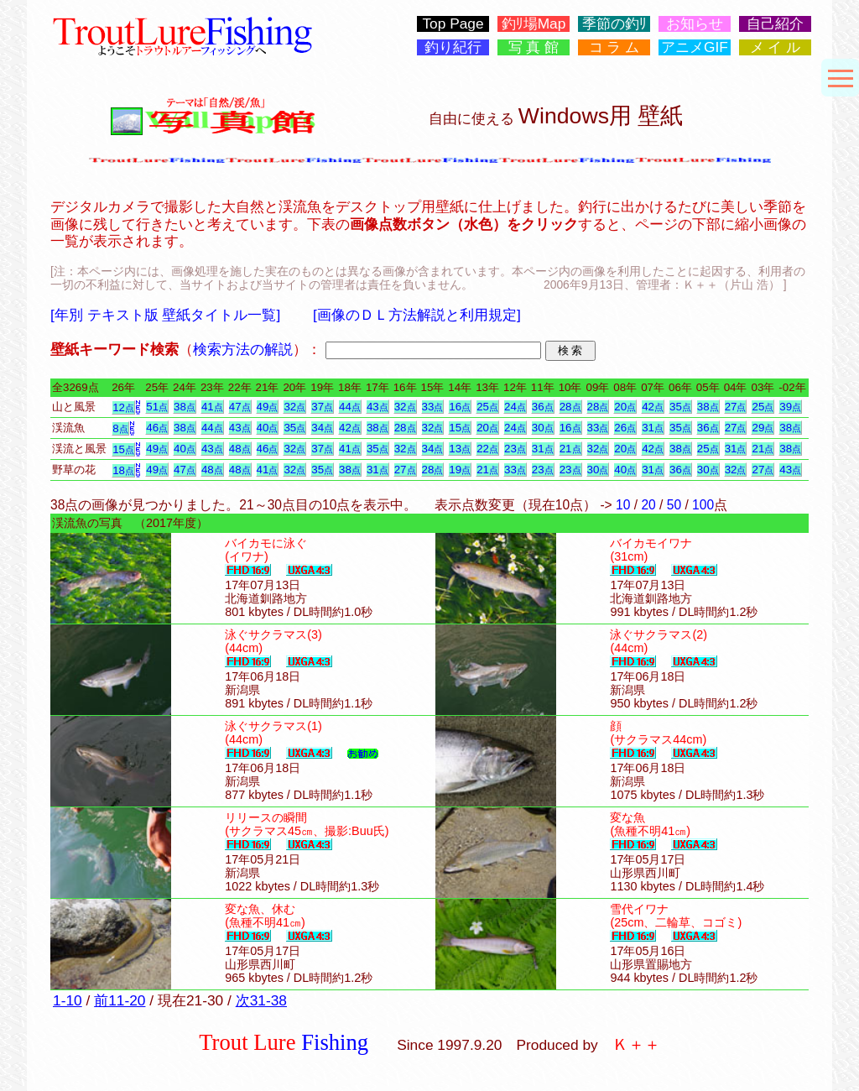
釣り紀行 (453, 47)
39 (790, 406)
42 (653, 406)
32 (294, 406)
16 (460, 406)
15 (460, 427)
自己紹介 (775, 24)
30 (543, 427)
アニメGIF (694, 47)
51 (157, 406)
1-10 (67, 1000)
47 (240, 406)
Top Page (452, 24)
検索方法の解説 (243, 349)
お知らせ (694, 24)
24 (515, 406)
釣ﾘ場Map (534, 24)
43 (377, 406)
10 (623, 505)
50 (674, 505)
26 (625, 427)
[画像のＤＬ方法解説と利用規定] (417, 314)
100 (703, 505)
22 (487, 448)
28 (570, 406)
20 (625, 406)
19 (460, 469)
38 (184, 406)
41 (212, 406)
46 (157, 427)
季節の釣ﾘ (614, 24)
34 (322, 427)
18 (123, 470)
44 (350, 406)
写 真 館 (534, 47)
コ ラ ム (614, 47)
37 (322, 406)
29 (762, 427)
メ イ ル (775, 47)
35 (680, 406)
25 (487, 406)
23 (515, 448)
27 (736, 406)
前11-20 (119, 1000)
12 (123, 407)
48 (240, 448)
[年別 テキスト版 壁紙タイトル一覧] (165, 314)
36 (543, 406)
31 (653, 427)
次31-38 (261, 1000)
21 (570, 448)
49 (268, 406)
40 (268, 427)
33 (433, 406)
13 (460, 448)
